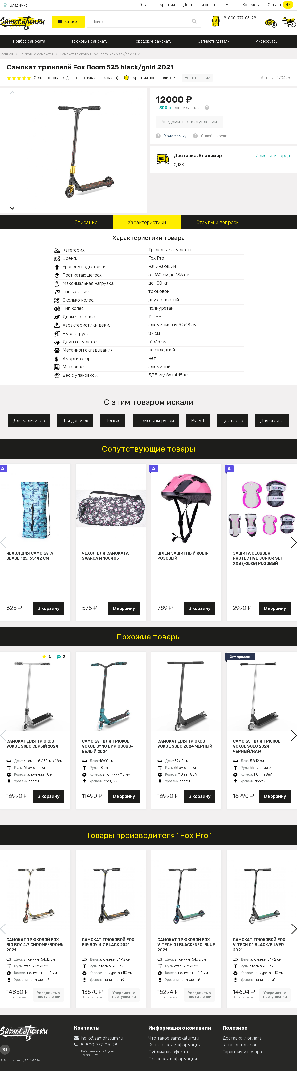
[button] (12, 206)
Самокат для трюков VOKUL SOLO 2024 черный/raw (257, 746)
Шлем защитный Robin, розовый (183, 556)
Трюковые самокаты (89, 41)
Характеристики (147, 222)
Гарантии (166, 4)
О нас (144, 4)
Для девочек (75, 420)
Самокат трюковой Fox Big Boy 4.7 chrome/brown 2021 (35, 944)
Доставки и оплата (200, 4)
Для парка (232, 420)
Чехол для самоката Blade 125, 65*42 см (29, 556)
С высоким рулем (156, 420)
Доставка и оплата (242, 1038)
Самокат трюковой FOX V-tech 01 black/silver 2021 (259, 944)
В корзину (48, 608)
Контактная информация (174, 1045)
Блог (230, 4)
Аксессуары (267, 41)
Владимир (16, 5)
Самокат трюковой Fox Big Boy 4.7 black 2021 (108, 942)
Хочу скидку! (175, 136)
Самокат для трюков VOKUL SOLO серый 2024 (32, 744)
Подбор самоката (29, 41)
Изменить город (272, 155)
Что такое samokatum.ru (173, 1038)
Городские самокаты (153, 41)
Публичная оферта (168, 1052)
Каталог (68, 21)
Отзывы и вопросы (218, 222)
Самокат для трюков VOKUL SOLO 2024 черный (184, 744)
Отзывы (280, 5)
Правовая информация (172, 1059)
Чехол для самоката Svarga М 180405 (105, 556)
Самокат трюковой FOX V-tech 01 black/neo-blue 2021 (186, 944)
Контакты (251, 4)
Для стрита (272, 420)
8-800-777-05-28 (240, 18)
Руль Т (198, 420)
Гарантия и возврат (243, 1052)
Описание (86, 222)
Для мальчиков (29, 420)
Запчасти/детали (214, 41)
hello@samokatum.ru (98, 1038)
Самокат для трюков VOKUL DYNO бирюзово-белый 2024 (107, 746)
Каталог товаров (240, 1045)
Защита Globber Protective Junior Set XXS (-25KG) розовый (258, 558)
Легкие (113, 420)
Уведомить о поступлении (189, 122)
